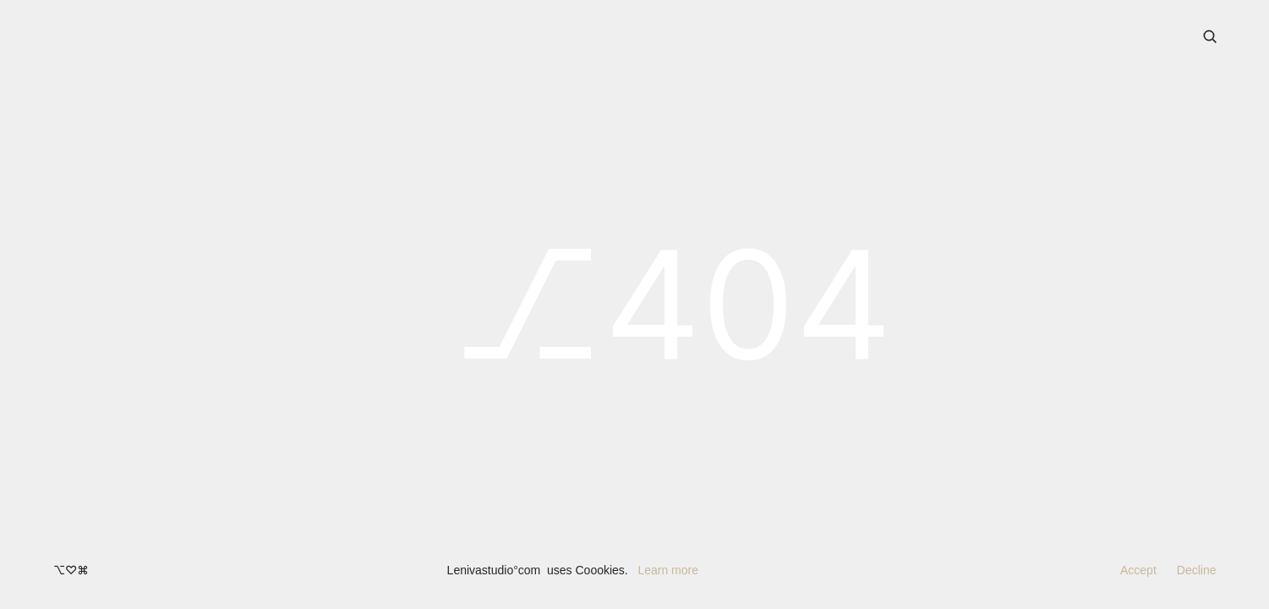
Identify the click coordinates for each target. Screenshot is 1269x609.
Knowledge (936, 35)
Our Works (787, 35)
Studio (860, 35)
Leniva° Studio (93, 34)
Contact (1016, 35)
